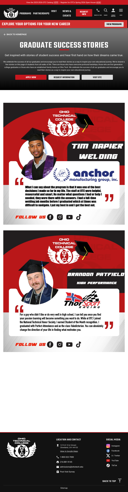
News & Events (67, 13)
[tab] (25, 14)
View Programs (114, 24)
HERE (56, 2)
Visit (54, 11)
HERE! (98, 2)
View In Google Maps (69, 451)
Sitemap (64, 488)
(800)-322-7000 (98, 15)
